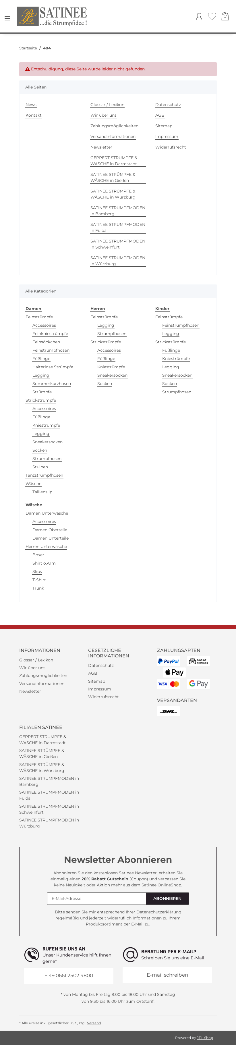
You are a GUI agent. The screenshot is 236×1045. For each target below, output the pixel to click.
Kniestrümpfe (46, 425)
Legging (40, 375)
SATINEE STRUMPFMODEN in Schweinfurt (117, 244)
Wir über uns (103, 115)
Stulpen (40, 466)
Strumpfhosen (46, 458)
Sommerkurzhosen (51, 383)
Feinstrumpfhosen (50, 350)
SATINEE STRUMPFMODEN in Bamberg (117, 210)
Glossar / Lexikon (107, 104)
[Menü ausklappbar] (7, 16)
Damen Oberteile (49, 529)
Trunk (38, 588)
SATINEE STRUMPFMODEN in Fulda (117, 227)
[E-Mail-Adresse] (96, 898)
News (31, 104)
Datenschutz (168, 104)
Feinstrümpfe (39, 317)
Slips (37, 571)
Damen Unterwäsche (47, 513)
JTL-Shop (205, 1038)
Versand (94, 1023)
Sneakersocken (47, 441)
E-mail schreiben (167, 975)
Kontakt (34, 115)
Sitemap (163, 125)
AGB (160, 115)
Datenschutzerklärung (158, 912)
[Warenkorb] (224, 17)
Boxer (38, 554)
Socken (39, 450)
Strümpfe (42, 391)
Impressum (166, 136)
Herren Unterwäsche (46, 546)
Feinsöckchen (46, 342)
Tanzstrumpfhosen (44, 475)
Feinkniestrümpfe (50, 333)
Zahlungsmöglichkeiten (114, 125)
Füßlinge (41, 358)
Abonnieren (167, 898)
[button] (199, 17)
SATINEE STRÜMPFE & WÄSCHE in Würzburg (113, 194)
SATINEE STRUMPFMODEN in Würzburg (117, 260)
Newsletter (101, 147)
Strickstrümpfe (41, 400)
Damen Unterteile (50, 538)
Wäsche (33, 483)
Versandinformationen (113, 136)
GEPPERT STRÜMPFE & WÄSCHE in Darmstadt (113, 160)
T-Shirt (39, 579)
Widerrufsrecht (170, 147)
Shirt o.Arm (44, 563)
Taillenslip (42, 491)
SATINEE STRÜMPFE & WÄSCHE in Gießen (112, 177)
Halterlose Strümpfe (52, 366)
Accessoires (44, 325)
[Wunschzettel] (212, 17)
